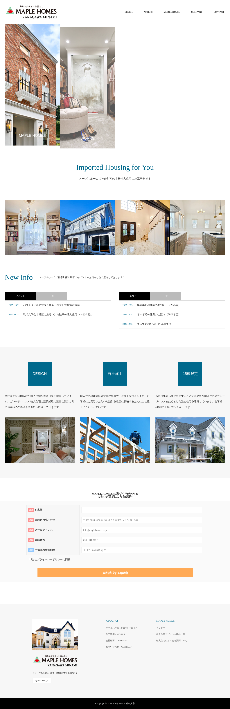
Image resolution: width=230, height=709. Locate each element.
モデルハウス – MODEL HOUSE (121, 628)
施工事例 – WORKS (115, 634)
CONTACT (218, 12)
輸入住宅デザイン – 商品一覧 (170, 634)
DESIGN (129, 12)
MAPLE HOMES (165, 620)
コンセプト (161, 628)
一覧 (51, 296)
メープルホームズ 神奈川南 (121, 703)
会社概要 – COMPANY (117, 640)
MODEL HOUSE (171, 12)
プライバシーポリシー (50, 559)
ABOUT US (112, 620)
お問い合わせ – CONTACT (119, 647)
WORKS (148, 12)
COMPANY (196, 12)
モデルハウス (41, 680)
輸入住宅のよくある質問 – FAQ (171, 640)
